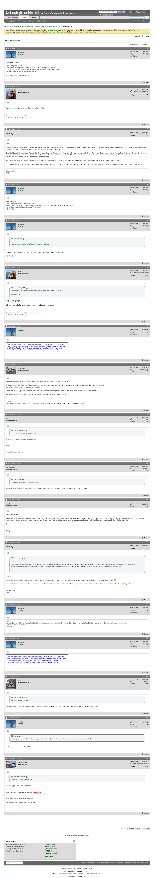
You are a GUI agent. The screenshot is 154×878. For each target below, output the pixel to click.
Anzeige (144, 44)
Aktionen (31, 21)
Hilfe (130, 12)
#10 (147, 463)
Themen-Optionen (134, 44)
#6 (147, 267)
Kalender (24, 21)
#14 (147, 638)
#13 (147, 604)
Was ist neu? (13, 18)
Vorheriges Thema (71, 836)
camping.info (90, 863)
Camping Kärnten (67, 868)
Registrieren (140, 12)
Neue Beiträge (12, 21)
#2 (147, 86)
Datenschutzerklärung (108, 863)
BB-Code (48, 844)
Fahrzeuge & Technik (53, 26)
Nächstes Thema (83, 836)
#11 (147, 499)
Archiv (98, 863)
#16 (147, 717)
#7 (147, 326)
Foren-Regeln (49, 856)
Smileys (47, 846)
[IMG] (47, 849)
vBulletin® (74, 871)
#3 (147, 129)
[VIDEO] (47, 851)
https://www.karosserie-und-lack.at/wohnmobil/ (22, 387)
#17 (147, 758)
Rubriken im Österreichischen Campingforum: (29, 26)
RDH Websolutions (12, 798)
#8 (147, 364)
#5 (147, 220)
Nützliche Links (41, 21)
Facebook (14, 802)
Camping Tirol (77, 868)
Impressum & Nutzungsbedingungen (128, 863)
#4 (147, 184)
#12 (147, 542)
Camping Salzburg (87, 868)
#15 (147, 676)
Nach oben (145, 829)
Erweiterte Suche (142, 21)
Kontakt (82, 863)
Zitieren (145, 82)
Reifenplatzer (15, 40)
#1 (147, 48)
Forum (24, 18)
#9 (147, 414)
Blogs (34, 18)
